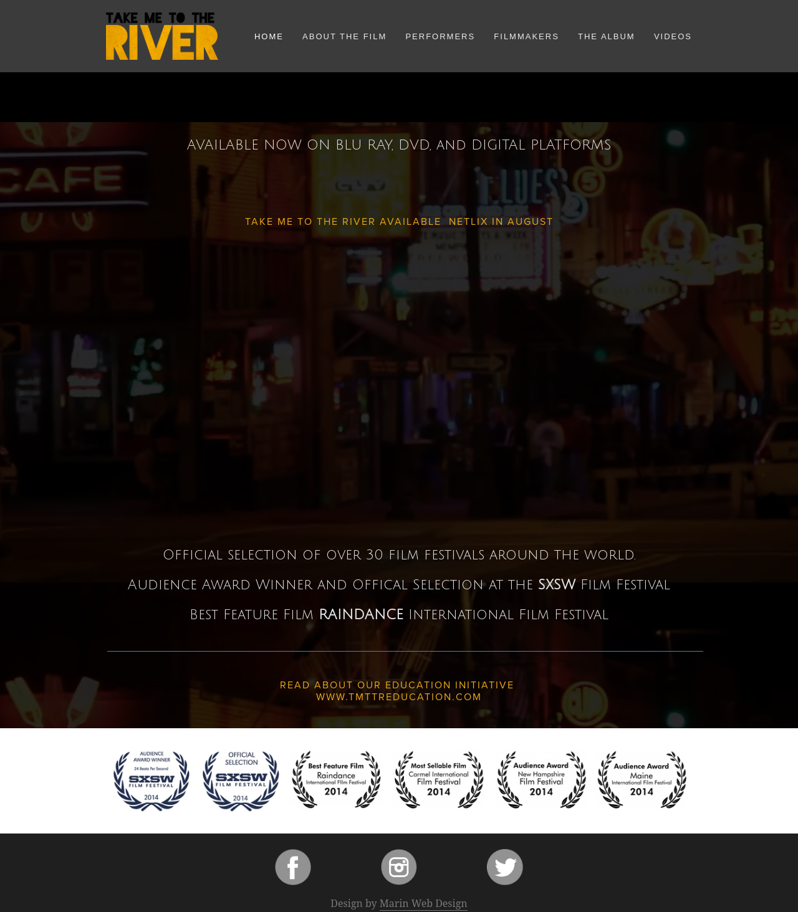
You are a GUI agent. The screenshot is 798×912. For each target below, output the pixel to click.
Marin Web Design (424, 903)
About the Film (344, 36)
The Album (606, 36)
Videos (673, 36)
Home (269, 36)
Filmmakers (526, 36)
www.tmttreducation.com (399, 696)
